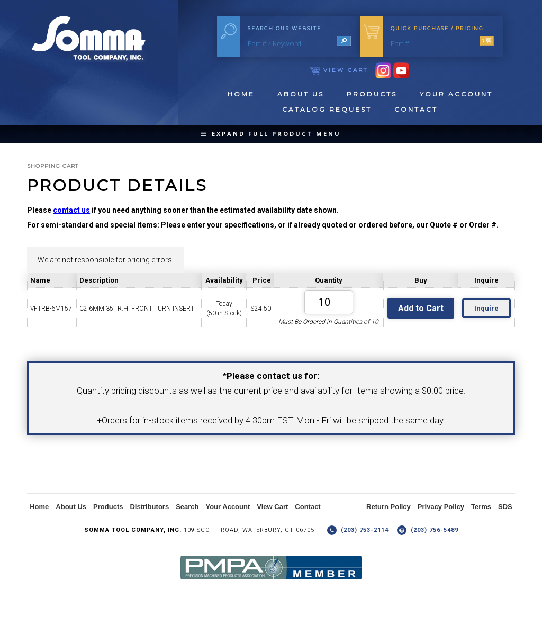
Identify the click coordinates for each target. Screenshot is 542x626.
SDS (505, 507)
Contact (416, 109)
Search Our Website (284, 28)
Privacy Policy (441, 507)
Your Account (456, 94)
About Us (300, 94)
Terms (481, 507)
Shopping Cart (52, 165)
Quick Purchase (437, 28)
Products (372, 94)
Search (187, 507)
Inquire (486, 308)
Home (241, 94)
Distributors (149, 507)
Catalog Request (327, 109)
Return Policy (388, 507)
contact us (71, 210)
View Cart (339, 70)
